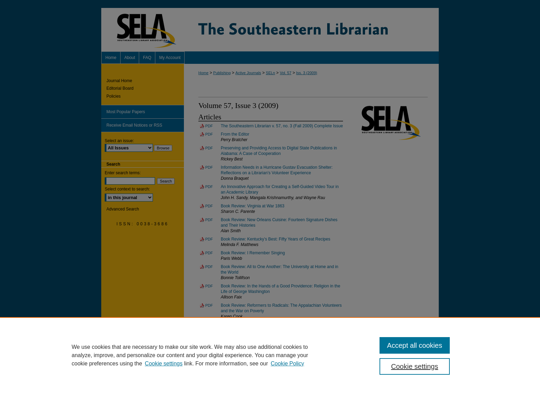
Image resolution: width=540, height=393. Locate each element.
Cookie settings (164, 363)
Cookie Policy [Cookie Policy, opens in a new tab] (287, 363)
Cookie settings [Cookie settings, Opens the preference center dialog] (414, 366)
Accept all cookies (414, 345)
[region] (270, 355)
